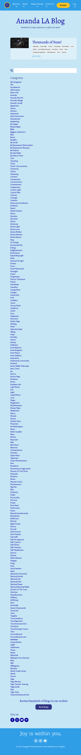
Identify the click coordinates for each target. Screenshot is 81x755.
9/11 (11, 84)
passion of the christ (19, 471)
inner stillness (16, 355)
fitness (13, 263)
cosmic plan (15, 192)
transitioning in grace (19, 629)
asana (12, 108)
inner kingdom (16, 350)
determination (16, 211)
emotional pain (16, 245)
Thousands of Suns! (47, 42)
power (12, 495)
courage (13, 197)
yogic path (14, 692)
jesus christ (55, 49)
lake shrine (15, 387)
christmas (14, 169)
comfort (13, 176)
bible (12, 129)
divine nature (15, 237)
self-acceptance (17, 539)
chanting (14, 161)
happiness (14, 316)
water (12, 652)
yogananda (15, 687)
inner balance (15, 347)
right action (15, 524)
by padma (14, 150)
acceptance (15, 87)
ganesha (14, 287)
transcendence (16, 618)
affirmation (15, 90)
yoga (12, 679)
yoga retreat (15, 681)
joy (11, 371)
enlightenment (16, 250)
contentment (15, 184)
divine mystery (16, 234)
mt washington (16, 426)
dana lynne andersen (19, 203)
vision (12, 650)
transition (14, 626)
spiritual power (16, 584)
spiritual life (15, 579)
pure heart (14, 505)
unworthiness (16, 642)
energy (13, 247)
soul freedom (15, 568)
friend (12, 282)
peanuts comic (16, 482)
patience (13, 476)
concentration (16, 182)
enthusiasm (15, 253)
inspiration (14, 358)
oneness (13, 453)
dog (12, 240)
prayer (13, 503)
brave (12, 137)
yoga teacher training (19, 684)
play (12, 489)
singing (13, 560)
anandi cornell (16, 103)
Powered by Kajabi (40, 752)
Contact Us (49, 5)
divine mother (65, 46)
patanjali (14, 474)
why (12, 660)
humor (13, 340)
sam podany (15, 534)
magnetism (15, 403)
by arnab (14, 142)
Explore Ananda (36, 5)
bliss (12, 134)
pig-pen (13, 487)
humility (13, 337)
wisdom (13, 668)
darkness (14, 205)
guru (12, 313)
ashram (13, 111)
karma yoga (15, 376)
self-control (15, 542)
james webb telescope (44, 49)
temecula (14, 610)
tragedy (13, 616)
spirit (12, 571)
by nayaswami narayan (20, 148)
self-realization (51, 52)
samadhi (14, 537)
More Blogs (44, 707)
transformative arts (18, 624)
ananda (13, 95)
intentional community (19, 361)
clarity (13, 171)
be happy (14, 124)
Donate (63, 5)
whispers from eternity (19, 658)
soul (12, 566)
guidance (14, 308)
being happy (15, 126)
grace (12, 303)
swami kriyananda (18, 608)
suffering (14, 600)
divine (12, 221)
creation (13, 200)
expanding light (17, 255)
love (12, 397)
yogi (12, 689)
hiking (12, 332)
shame (13, 555)
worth (12, 673)
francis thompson (17, 279)
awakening (35, 46)
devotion (14, 219)
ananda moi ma (16, 98)
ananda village (16, 100)
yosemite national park (19, 695)
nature (13, 437)
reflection (14, 518)
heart (12, 326)
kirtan (12, 382)
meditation (14, 411)
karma (13, 374)
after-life (14, 92)
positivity (14, 492)
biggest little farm (18, 132)
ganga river (15, 290)
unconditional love (18, 637)
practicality (15, 497)
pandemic (14, 466)
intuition (13, 363)
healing (13, 324)
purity (12, 510)
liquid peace (15, 395)
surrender (14, 605)
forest (12, 274)
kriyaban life (15, 384)
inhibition (14, 345)
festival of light (17, 261)
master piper (15, 408)
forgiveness (15, 276)
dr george (14, 242)
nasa (66, 49)
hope (12, 334)
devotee (13, 216)
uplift (12, 645)
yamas (13, 676)
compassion (15, 179)
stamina (13, 592)
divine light (57, 46)
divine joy (14, 224)
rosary (13, 526)
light (12, 392)
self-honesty (15, 547)
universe (64, 52)
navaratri (14, 439)
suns (58, 52)
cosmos (50, 46)
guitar (12, 311)
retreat (13, 521)
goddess (14, 300)
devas (12, 213)
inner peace (15, 353)
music (12, 429)
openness (14, 458)
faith (12, 258)
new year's (14, 445)
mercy (12, 413)
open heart (15, 455)
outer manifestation (18, 460)
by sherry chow (16, 155)
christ (12, 163)
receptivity (14, 516)
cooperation (15, 187)
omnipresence (16, 450)
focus (12, 266)
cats (12, 158)
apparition (14, 106)
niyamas (14, 447)
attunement (15, 119)
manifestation (16, 405)
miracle (13, 416)
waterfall (14, 655)
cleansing (14, 174)
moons (61, 49)
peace (12, 479)
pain (12, 463)
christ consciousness (18, 166)
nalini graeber (16, 432)
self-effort (14, 545)
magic (12, 400)
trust (12, 631)
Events (25, 5)
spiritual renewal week (19, 587)
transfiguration (16, 621)
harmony (14, 318)
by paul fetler (15, 153)
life (11, 389)
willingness (14, 666)
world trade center (18, 671)
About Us (16, 5)
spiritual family (16, 576)
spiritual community (18, 574)
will (11, 663)
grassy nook (15, 305)
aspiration (14, 113)
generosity (14, 295)
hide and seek (16, 329)
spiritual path (15, 581)
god (72, 46)
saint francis (15, 531)
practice (13, 500)
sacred (13, 529)
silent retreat (16, 558)
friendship (14, 284)
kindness (14, 379)
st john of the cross (18, 589)
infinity (35, 49)
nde (12, 442)
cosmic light (43, 46)
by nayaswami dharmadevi (21, 145)
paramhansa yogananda (39, 52)
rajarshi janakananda (19, 513)
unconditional (16, 634)
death (12, 208)
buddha (13, 140)
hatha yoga (15, 321)
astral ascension (17, 116)
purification (15, 508)
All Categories (15, 82)
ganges (13, 292)
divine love (15, 229)
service (13, 553)
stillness (13, 597)
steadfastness (16, 595)
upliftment (14, 647)
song (12, 563)
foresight (14, 271)
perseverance (15, 484)
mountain (14, 424)
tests (12, 613)
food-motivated (17, 269)
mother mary (15, 421)
